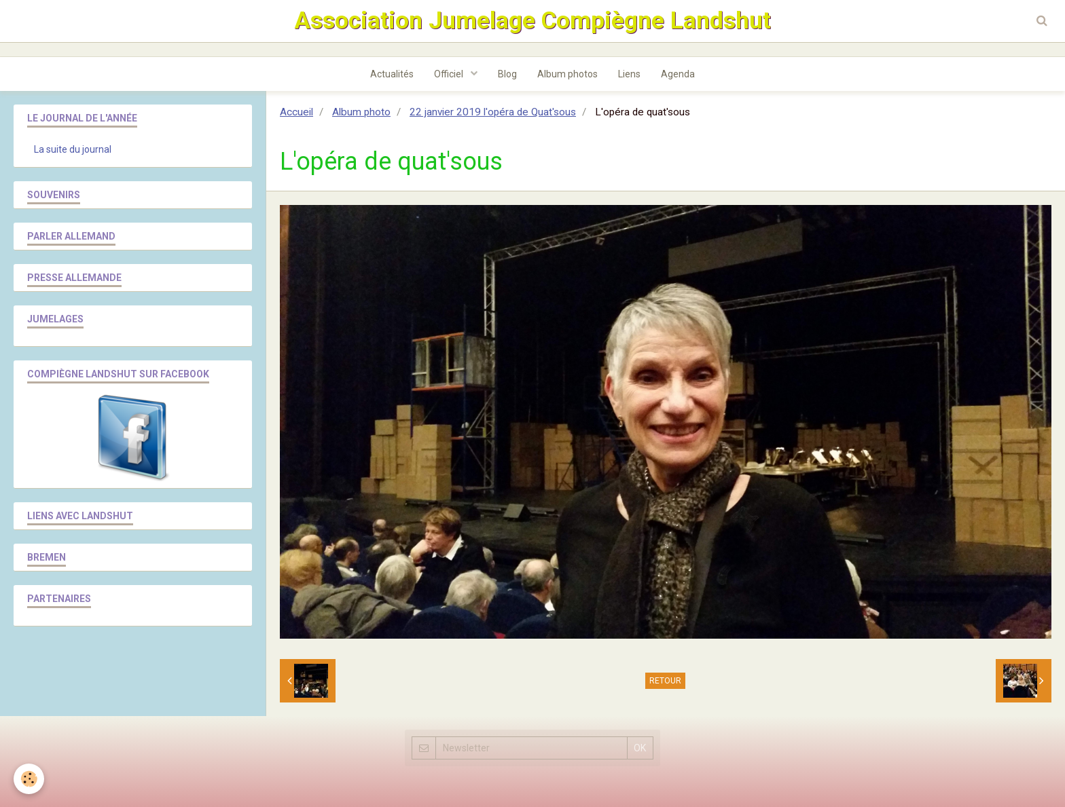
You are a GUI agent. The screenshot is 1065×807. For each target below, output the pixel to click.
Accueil (296, 112)
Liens (629, 74)
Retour (665, 681)
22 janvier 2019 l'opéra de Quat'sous (493, 112)
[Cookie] (29, 779)
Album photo (361, 112)
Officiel (449, 74)
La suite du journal (72, 149)
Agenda (678, 74)
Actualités (392, 74)
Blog (507, 74)
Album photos (567, 74)
